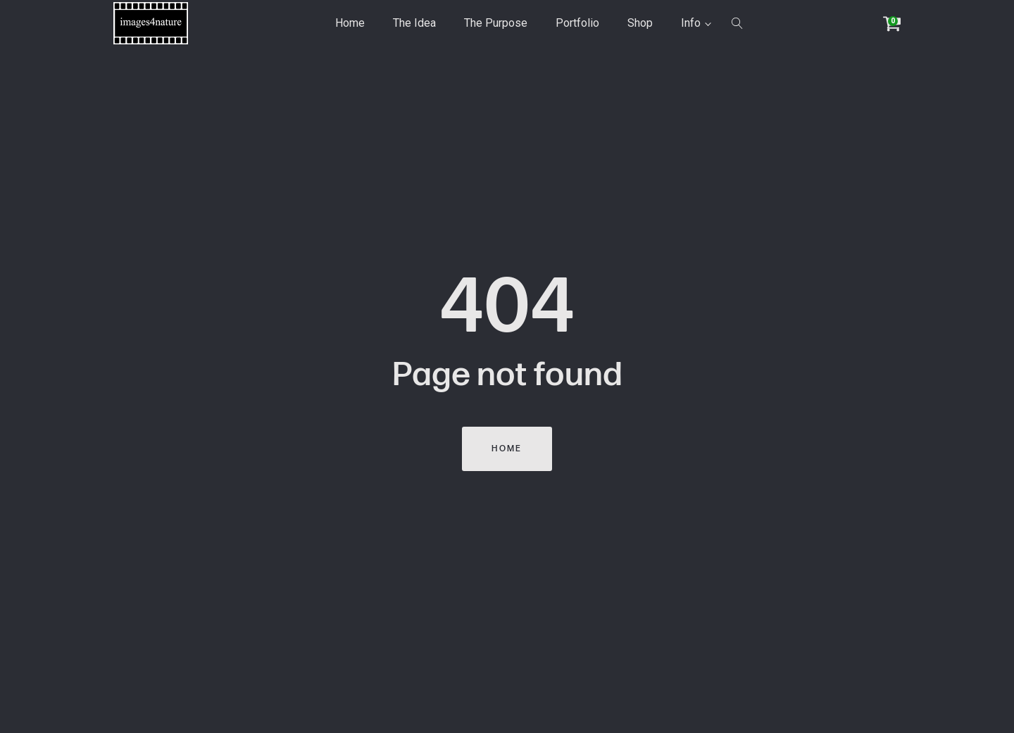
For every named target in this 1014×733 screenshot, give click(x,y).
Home (350, 23)
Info (691, 23)
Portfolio (577, 23)
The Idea (414, 23)
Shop (640, 23)
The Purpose (495, 23)
